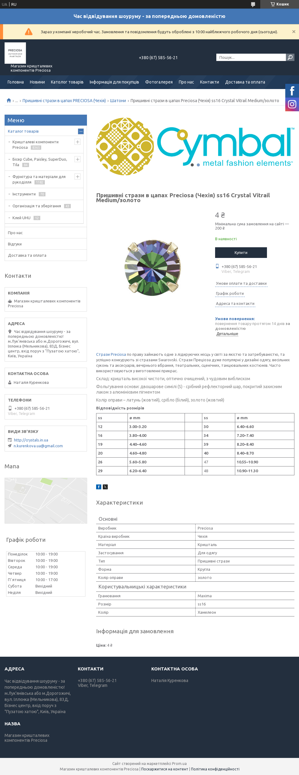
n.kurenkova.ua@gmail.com (38, 446)
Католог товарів (67, 82)
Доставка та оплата (245, 82)
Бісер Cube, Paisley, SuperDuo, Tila (40, 162)
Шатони (118, 100)
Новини (37, 82)
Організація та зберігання (37, 206)
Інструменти (24, 194)
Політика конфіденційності (215, 769)
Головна (16, 82)
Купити (241, 252)
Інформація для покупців (114, 82)
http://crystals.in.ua (31, 440)
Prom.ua (179, 764)
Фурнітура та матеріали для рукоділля (39, 179)
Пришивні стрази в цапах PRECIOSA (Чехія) (64, 100)
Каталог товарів (23, 131)
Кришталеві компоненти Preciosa (36, 144)
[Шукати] (290, 57)
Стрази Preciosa (111, 354)
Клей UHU (22, 218)
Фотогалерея (159, 82)
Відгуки (15, 244)
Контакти (209, 82)
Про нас (186, 82)
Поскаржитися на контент (164, 769)
